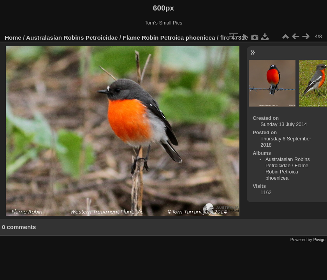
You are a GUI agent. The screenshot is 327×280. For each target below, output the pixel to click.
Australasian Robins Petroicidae (72, 37)
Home (13, 37)
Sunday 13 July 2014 (283, 124)
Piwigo (319, 239)
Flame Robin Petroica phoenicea (169, 37)
